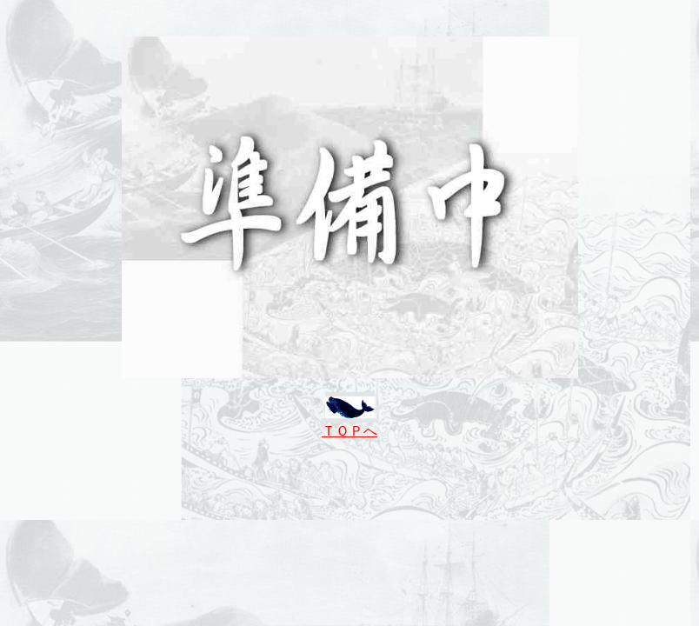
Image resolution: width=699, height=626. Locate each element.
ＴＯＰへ (349, 430)
